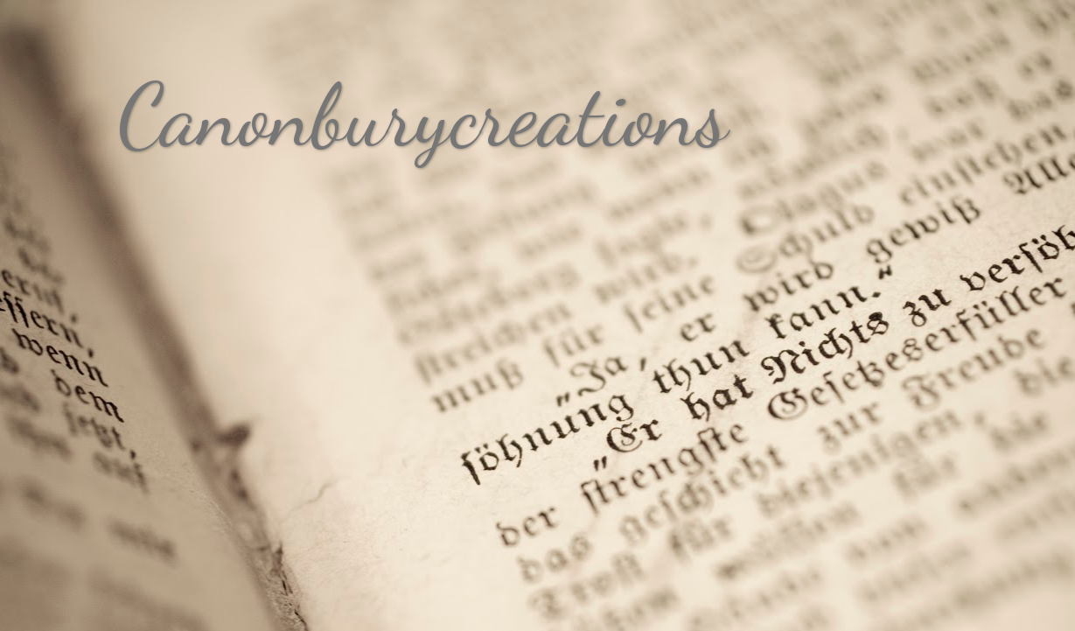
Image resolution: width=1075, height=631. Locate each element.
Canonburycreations (423, 115)
